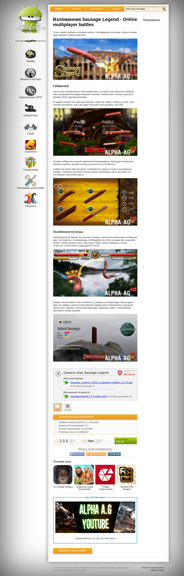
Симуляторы (30, 109)
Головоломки (30, 163)
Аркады (31, 54)
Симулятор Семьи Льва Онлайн (84, 488)
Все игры (76, 9)
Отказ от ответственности (153, 568)
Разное (116, 9)
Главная (59, 9)
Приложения (97, 9)
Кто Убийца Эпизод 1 (63, 487)
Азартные (31, 199)
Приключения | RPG (30, 91)
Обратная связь (157, 570)
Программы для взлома (30, 181)
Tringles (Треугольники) (106, 488)
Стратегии (31, 145)
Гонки (31, 127)
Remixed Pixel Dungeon (127, 488)
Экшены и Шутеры (30, 73)
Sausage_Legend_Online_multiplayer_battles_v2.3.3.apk (101, 382)
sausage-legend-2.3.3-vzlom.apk (88, 396)
